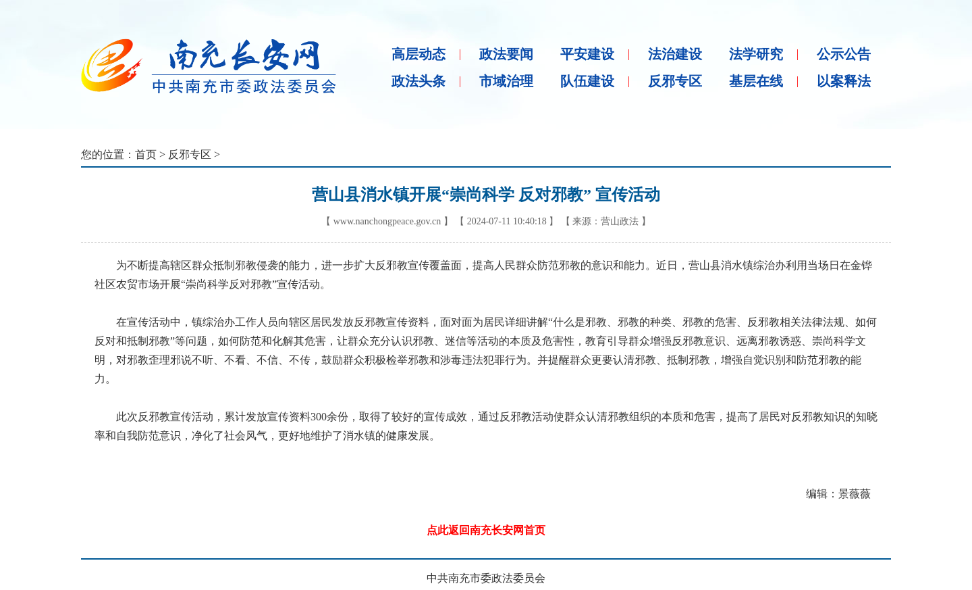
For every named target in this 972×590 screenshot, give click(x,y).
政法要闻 (506, 54)
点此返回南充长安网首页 (486, 530)
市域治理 (506, 81)
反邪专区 (675, 81)
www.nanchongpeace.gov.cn (387, 221)
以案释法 (844, 81)
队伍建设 (587, 81)
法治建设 (675, 54)
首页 (146, 154)
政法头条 (419, 81)
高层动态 (419, 54)
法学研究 (756, 54)
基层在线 (756, 81)
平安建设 (587, 54)
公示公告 (844, 54)
